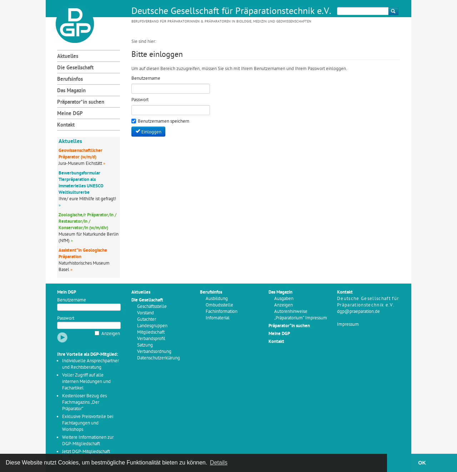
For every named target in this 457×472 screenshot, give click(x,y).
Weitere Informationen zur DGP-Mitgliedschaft (88, 440)
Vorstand (145, 313)
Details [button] (218, 462)
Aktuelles (67, 56)
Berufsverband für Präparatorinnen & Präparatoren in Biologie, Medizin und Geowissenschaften (221, 21)
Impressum (348, 324)
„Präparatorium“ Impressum (300, 318)
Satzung (145, 345)
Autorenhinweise (290, 312)
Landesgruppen (152, 326)
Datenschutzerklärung (158, 358)
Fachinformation (221, 312)
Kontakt (66, 125)
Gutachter (146, 319)
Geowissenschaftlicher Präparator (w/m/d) (80, 154)
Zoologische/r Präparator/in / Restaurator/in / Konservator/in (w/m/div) (87, 221)
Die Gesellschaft (75, 68)
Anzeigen (110, 334)
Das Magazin (71, 91)
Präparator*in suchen (80, 102)
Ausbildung (217, 299)
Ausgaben (283, 299)
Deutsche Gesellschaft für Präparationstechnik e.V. (231, 12)
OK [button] (422, 463)
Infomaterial (218, 318)
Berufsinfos (70, 79)
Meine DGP (70, 113)
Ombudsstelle (219, 305)
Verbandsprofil (151, 339)
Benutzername (71, 300)
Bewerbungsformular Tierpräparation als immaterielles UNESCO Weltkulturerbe (81, 183)
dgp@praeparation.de (358, 312)
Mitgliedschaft (151, 332)
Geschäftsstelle (152, 307)
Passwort (65, 318)
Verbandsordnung (154, 352)
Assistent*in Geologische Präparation (83, 253)
